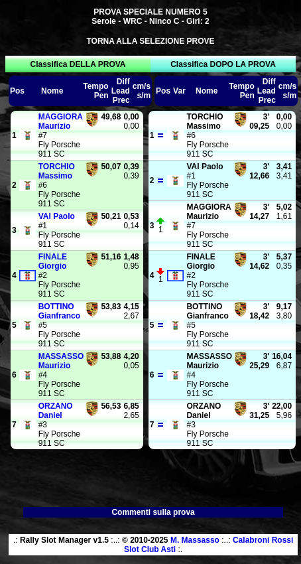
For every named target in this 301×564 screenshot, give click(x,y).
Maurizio (60, 121)
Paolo (56, 216)
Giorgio (52, 261)
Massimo (56, 171)
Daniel (55, 410)
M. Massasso (194, 540)
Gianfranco (59, 311)
